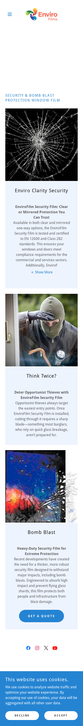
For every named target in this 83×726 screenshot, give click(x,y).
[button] (10, 14)
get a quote (41, 616)
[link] (41, 14)
